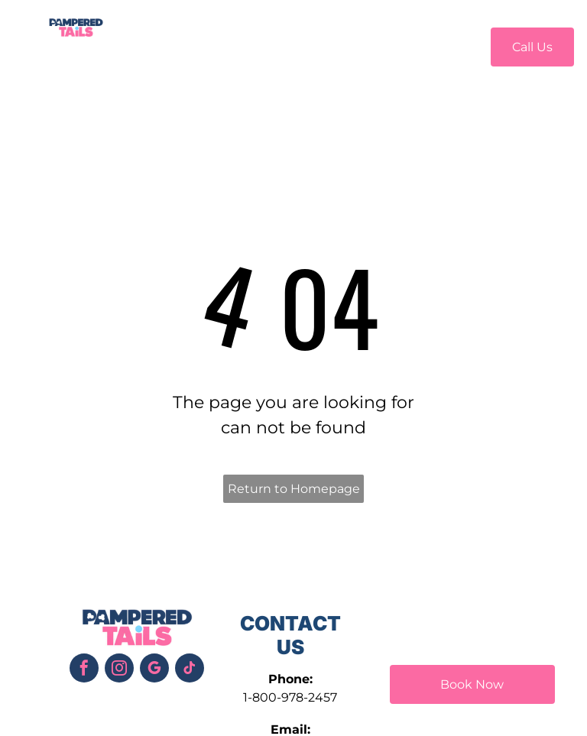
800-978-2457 (294, 697)
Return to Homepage (294, 488)
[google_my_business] (154, 669)
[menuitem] (168, 44)
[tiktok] (189, 669)
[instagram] (119, 669)
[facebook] (84, 669)
